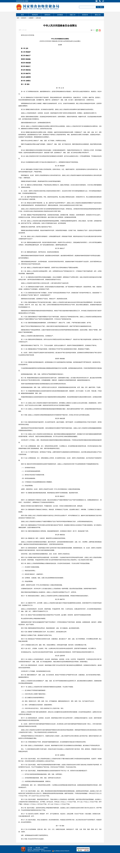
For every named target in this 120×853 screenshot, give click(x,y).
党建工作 (72, 15)
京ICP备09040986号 (46, 850)
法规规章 (31, 18)
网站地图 (38, 847)
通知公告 (98, 15)
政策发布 (85, 15)
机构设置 (35, 15)
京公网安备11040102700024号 (61, 850)
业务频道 (60, 15)
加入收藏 (30, 847)
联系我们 (46, 847)
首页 (22, 15)
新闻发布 (47, 15)
